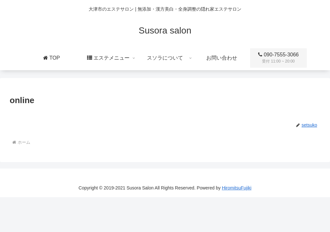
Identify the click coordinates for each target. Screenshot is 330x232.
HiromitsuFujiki (236, 187)
